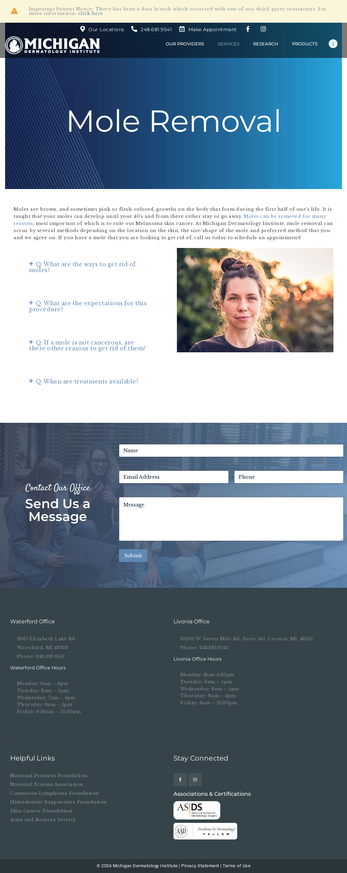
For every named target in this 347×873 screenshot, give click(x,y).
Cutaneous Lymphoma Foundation (54, 793)
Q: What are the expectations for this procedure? (88, 306)
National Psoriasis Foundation (49, 775)
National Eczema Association (46, 784)
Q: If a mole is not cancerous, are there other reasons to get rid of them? (87, 345)
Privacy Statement (200, 865)
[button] (89, 267)
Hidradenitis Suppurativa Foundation (58, 802)
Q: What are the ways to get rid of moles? (82, 267)
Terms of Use (236, 865)
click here (90, 13)
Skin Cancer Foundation (41, 811)
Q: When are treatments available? (87, 381)
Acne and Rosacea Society (43, 820)
